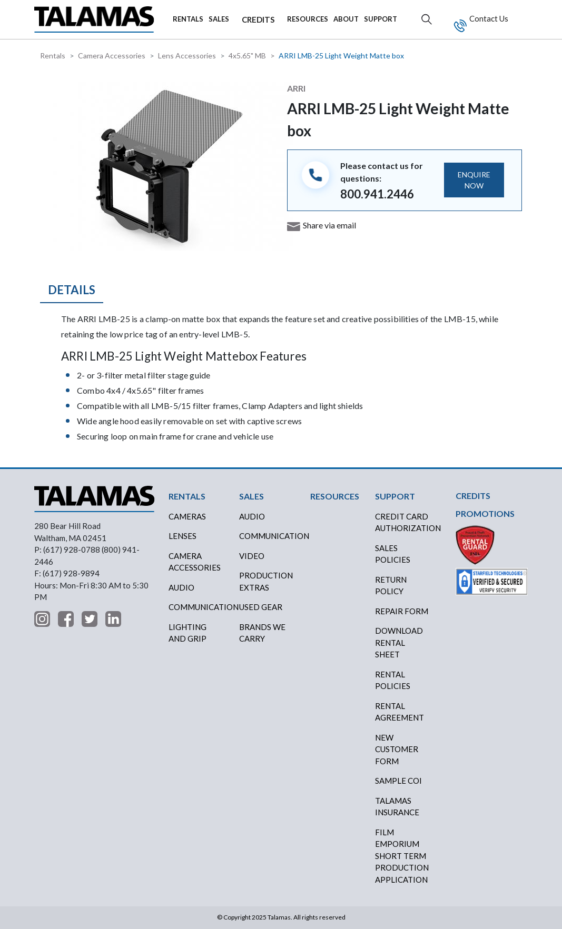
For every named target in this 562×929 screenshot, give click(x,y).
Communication (200, 607)
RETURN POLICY (391, 585)
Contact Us (488, 18)
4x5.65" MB (247, 55)
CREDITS (258, 19)
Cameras (187, 516)
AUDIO (252, 516)
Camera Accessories (111, 55)
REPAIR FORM (401, 611)
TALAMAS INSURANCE (397, 806)
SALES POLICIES (392, 554)
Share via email (329, 225)
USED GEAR (260, 607)
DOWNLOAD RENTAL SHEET (399, 642)
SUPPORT (380, 19)
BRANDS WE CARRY (262, 633)
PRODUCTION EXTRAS (266, 581)
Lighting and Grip (187, 633)
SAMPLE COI (398, 780)
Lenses (182, 536)
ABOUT (346, 19)
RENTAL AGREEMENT (399, 712)
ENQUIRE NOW (474, 180)
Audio (181, 587)
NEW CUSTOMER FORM (396, 749)
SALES (219, 19)
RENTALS (188, 19)
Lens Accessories (187, 55)
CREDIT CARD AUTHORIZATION (406, 522)
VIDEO (251, 556)
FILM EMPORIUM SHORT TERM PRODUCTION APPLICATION (402, 855)
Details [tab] (71, 290)
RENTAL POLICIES (392, 680)
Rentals (52, 55)
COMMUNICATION (270, 536)
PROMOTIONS (485, 513)
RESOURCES (307, 19)
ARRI (296, 88)
